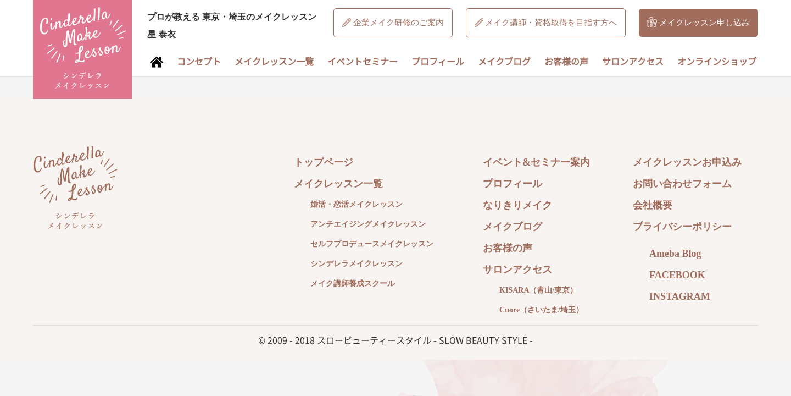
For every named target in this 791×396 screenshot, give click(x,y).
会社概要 (652, 205)
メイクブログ (504, 61)
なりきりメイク (517, 205)
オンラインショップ (716, 61)
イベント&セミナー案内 (536, 162)
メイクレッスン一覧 (274, 61)
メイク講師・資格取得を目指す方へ (546, 22)
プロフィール (437, 61)
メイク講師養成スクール (352, 283)
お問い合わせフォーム (682, 183)
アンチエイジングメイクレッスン (368, 224)
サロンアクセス (633, 61)
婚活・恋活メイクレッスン (356, 204)
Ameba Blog (675, 253)
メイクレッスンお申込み (687, 162)
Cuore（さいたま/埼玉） (541, 310)
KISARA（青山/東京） (538, 290)
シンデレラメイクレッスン (356, 264)
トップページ (323, 162)
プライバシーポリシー (682, 226)
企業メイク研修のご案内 (393, 22)
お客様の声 (566, 61)
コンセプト (199, 61)
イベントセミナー (362, 61)
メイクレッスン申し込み (698, 22)
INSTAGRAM (679, 296)
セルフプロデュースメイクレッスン (371, 244)
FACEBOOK (677, 275)
